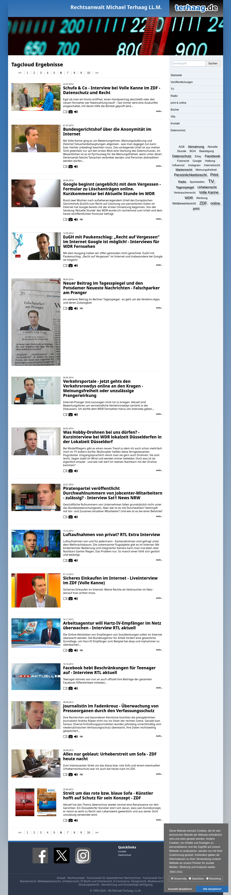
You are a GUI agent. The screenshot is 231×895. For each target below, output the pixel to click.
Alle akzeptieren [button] (212, 889)
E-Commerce (121, 881)
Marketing (213, 878)
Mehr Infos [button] (176, 871)
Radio (174, 95)
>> (96, 72)
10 (88, 72)
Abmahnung (109, 884)
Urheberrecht (70, 881)
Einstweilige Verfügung (138, 884)
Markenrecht (28, 881)
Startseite (176, 75)
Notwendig (179, 878)
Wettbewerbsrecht (49, 881)
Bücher (175, 109)
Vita (173, 116)
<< (20, 72)
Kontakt (175, 123)
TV (172, 89)
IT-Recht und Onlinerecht (96, 881)
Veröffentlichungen (182, 82)
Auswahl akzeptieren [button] (180, 889)
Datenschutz (178, 130)
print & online (178, 102)
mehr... (159, 111)
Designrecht (138, 881)
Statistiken (196, 878)
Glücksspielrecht (88, 884)
